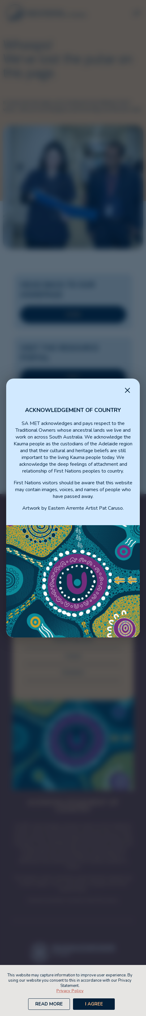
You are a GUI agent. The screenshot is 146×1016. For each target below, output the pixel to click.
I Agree (94, 1004)
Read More (49, 1004)
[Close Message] (127, 391)
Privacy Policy (70, 991)
